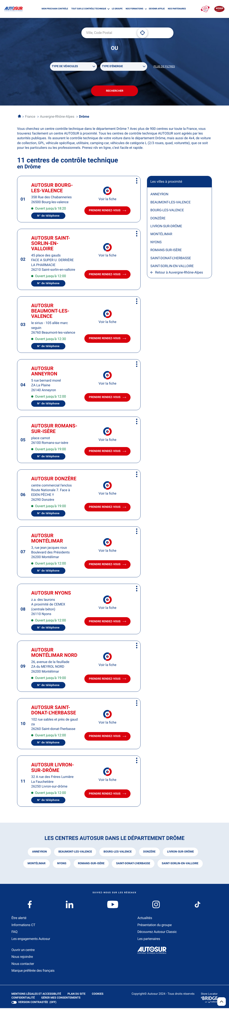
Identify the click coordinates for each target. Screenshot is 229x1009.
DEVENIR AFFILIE (157, 9)
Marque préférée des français (33, 971)
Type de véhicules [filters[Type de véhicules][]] (65, 66)
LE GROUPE (117, 9)
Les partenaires (148, 939)
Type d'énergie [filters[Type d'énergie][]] (112, 66)
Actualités (144, 919)
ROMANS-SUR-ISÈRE (166, 251)
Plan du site (76, 994)
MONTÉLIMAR (161, 235)
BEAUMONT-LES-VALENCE (170, 203)
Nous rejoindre (22, 957)
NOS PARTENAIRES (177, 9)
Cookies (97, 995)
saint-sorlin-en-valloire (180, 864)
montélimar (36, 864)
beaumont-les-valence (75, 852)
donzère (149, 852)
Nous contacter (23, 964)
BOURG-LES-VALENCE (167, 211)
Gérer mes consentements (60, 998)
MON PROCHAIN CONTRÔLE (55, 9)
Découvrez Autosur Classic (157, 933)
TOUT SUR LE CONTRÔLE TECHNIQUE (88, 9)
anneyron (39, 852)
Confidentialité (23, 998)
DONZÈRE (158, 219)
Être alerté (19, 919)
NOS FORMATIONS (134, 9)
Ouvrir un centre (23, 951)
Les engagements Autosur (31, 939)
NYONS (155, 243)
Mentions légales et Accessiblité (36, 995)
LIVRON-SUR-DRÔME (166, 227)
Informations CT (23, 926)
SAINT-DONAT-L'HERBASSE (170, 259)
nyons (61, 864)
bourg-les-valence (117, 852)
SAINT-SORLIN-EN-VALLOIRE (172, 267)
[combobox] (108, 33)
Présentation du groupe (154, 926)
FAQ (15, 933)
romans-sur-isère (91, 864)
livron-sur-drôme (180, 852)
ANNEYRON (159, 195)
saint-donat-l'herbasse (133, 864)
